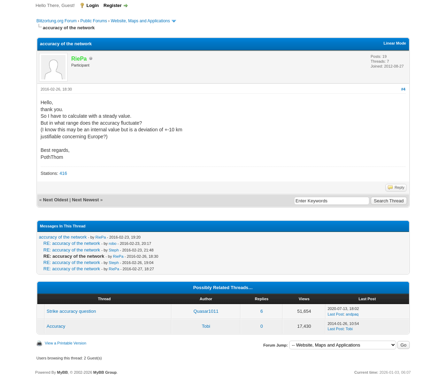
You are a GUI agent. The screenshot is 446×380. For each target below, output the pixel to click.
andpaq (352, 314)
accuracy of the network (63, 237)
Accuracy (56, 326)
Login (92, 5)
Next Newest (85, 199)
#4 (403, 89)
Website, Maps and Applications (140, 20)
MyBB (62, 372)
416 (63, 173)
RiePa (100, 237)
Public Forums (93, 20)
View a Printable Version (65, 343)
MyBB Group (105, 372)
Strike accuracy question (71, 311)
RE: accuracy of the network (72, 243)
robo (112, 243)
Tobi (206, 326)
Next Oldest (55, 199)
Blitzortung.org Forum (57, 20)
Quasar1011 (205, 311)
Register (112, 5)
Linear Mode (395, 43)
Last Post (336, 314)
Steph (114, 250)
